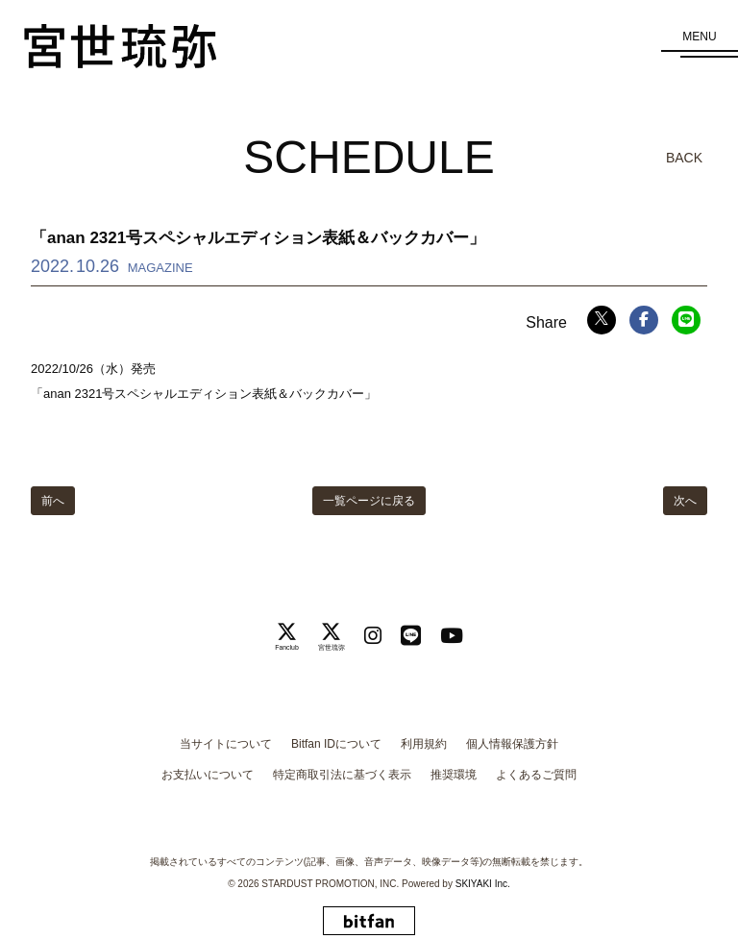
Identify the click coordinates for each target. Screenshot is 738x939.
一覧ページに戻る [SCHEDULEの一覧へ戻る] (369, 500)
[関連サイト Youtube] (451, 636)
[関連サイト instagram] (372, 636)
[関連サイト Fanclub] (287, 636)
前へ (52, 500)
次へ (685, 500)
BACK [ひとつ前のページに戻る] (684, 157)
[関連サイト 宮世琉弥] (331, 636)
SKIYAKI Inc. (482, 883)
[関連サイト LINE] (411, 636)
